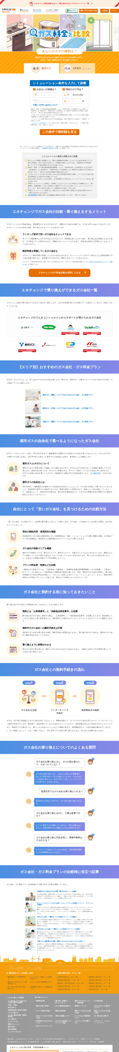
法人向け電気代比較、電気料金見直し (17, 1015)
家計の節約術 (12, 1029)
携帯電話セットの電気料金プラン (17, 978)
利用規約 (97, 1039)
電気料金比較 (40, 1001)
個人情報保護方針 (33, 1042)
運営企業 (10, 1039)
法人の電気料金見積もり (63, 1006)
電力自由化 (11, 1026)
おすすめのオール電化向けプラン (102, 1007)
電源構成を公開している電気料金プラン (41, 988)
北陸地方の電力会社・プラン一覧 (68, 989)
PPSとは (93, 1042)
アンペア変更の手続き (43, 1011)
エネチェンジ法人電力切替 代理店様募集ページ (51, 1039)
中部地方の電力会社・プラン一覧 (68, 986)
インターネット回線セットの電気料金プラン (41, 978)
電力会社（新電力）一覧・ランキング (62, 1002)
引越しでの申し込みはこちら (44, 105)
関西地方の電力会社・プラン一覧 (99, 977)
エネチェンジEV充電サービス (83, 1022)
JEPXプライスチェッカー (44, 1026)
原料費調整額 (32, 195)
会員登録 (104, 10)
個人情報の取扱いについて (16, 1042)
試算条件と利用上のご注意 (50, 148)
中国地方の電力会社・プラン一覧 (99, 980)
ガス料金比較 (98, 1001)
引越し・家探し (13, 1005)
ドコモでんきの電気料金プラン (83, 1017)
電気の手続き (88, 10)
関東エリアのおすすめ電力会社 (83, 1012)
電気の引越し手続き (42, 1006)
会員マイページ (87, 1039)
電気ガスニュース (13, 1024)
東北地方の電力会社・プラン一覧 (68, 980)
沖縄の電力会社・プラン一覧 (98, 989)
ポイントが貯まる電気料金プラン (41, 982)
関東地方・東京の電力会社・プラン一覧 (70, 983)
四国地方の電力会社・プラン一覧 (99, 983)
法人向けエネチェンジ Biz (24, 1039)
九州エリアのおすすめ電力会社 (44, 1017)
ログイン (114, 10)
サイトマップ (83, 1042)
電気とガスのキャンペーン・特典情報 (83, 1002)
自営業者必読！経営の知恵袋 (17, 1010)
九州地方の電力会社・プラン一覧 (99, 986)
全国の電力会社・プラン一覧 (69, 973)
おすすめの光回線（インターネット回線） (63, 1022)
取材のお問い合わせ (69, 1042)
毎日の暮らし (12, 1007)
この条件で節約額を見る (59, 132)
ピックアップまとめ (14, 1032)
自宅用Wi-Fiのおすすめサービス (44, 1022)
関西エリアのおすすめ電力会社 (102, 1012)
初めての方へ (72, 10)
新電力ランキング (80, 1006)
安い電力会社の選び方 (101, 1016)
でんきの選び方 (13, 1012)
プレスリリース (74, 1039)
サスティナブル (13, 1021)
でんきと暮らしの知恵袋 (52, 10)
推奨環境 (101, 1042)
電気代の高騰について (62, 1016)
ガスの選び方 (12, 1019)
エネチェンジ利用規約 (38, 123)
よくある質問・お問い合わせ (51, 1042)
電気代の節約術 (60, 1011)
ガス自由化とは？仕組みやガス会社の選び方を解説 (17, 1001)
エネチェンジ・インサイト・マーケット (102, 1022)
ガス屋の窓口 (95, 473)
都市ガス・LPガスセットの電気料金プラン (17, 983)
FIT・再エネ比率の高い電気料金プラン (17, 988)
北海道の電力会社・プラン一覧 (68, 977)
